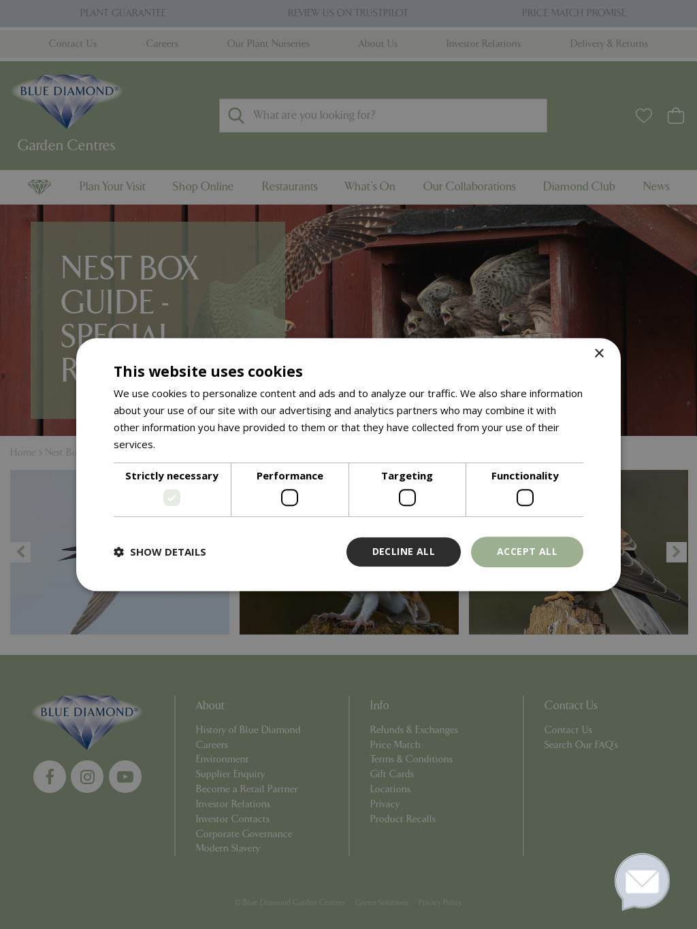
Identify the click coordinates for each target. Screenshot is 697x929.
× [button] (599, 354)
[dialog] (348, 464)
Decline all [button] (403, 551)
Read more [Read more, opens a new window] (184, 444)
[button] (160, 551)
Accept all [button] (527, 551)
